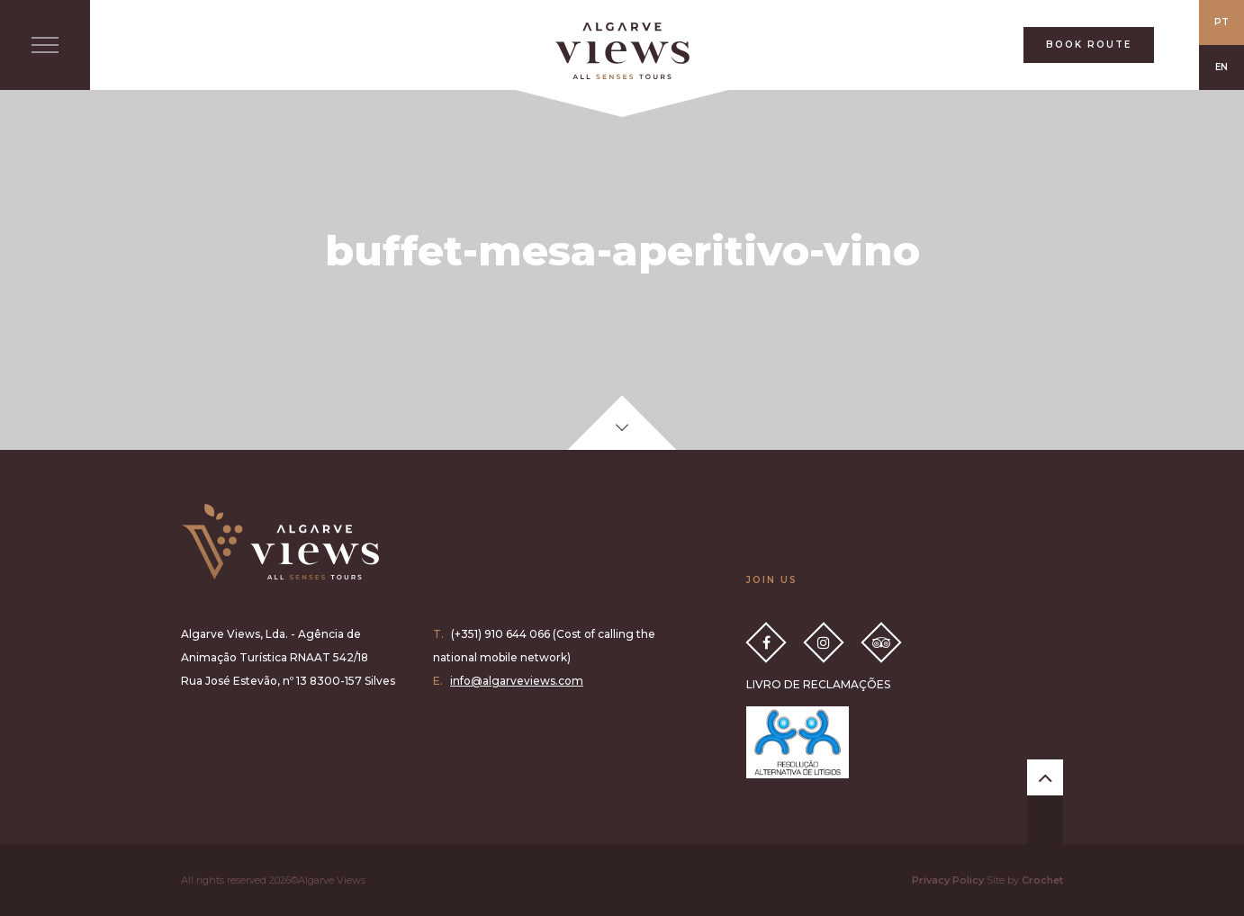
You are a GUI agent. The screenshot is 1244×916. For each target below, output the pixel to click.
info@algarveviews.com (516, 680)
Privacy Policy (948, 880)
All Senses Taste (622, 50)
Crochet (1042, 880)
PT (1221, 22)
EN (1221, 67)
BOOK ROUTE (1088, 44)
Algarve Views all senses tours (280, 541)
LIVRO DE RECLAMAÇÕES (818, 684)
